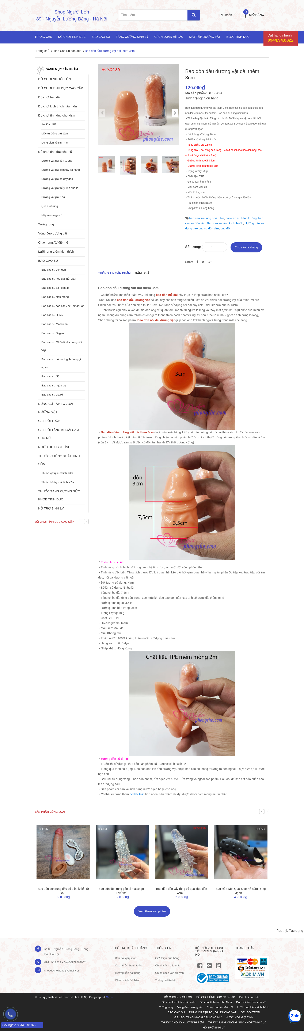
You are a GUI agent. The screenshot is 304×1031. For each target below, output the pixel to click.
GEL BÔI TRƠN (49, 421)
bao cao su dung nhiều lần (206, 218)
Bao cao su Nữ (50, 376)
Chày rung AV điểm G (53, 242)
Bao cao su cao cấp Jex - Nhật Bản (62, 306)
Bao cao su (101, 36)
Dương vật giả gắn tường (56, 160)
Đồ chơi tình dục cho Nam (56, 115)
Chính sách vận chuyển (169, 972)
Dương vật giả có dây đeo (57, 178)
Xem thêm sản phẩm (152, 910)
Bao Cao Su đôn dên (67, 51)
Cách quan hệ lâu (168, 36)
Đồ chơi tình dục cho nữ (55, 151)
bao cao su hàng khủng (241, 218)
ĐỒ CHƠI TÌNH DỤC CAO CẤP (60, 88)
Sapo (109, 996)
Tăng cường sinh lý (132, 36)
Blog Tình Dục (237, 36)
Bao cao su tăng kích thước (225, 223)
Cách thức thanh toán (128, 965)
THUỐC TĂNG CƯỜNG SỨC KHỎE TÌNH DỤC (59, 495)
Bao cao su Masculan (54, 324)
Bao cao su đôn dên (53, 269)
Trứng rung (46, 224)
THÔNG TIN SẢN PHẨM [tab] (114, 272)
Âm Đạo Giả (48, 124)
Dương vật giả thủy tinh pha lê (59, 188)
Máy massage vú (51, 215)
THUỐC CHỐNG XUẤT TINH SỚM (59, 460)
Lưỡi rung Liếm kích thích (56, 251)
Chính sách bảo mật (167, 965)
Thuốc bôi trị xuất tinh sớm (57, 482)
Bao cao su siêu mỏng (55, 296)
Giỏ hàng (256, 14)
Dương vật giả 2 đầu (53, 197)
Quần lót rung (49, 206)
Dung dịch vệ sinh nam (55, 142)
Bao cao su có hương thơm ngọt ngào (61, 363)
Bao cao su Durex (52, 315)
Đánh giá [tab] (142, 272)
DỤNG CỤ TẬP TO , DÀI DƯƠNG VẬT (55, 407)
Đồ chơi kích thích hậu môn (57, 106)
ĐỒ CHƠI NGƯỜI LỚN (54, 79)
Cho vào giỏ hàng (246, 246)
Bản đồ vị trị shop (125, 957)
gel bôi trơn (137, 793)
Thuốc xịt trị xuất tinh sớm (57, 473)
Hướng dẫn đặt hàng (127, 972)
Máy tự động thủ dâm (54, 133)
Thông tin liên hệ (165, 979)
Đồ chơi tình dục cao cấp (54, 521)
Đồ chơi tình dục (72, 36)
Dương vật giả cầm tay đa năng (60, 169)
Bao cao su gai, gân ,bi (55, 287)
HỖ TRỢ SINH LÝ (51, 508)
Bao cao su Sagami (53, 333)
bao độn (226, 228)
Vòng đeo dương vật (52, 233)
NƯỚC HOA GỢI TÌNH (54, 447)
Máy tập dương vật (204, 36)
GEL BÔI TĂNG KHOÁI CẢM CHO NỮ (58, 434)
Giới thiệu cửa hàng (167, 957)
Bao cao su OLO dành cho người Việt (61, 346)
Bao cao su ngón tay (53, 385)
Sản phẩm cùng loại (50, 811)
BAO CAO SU (48, 260)
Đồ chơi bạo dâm (50, 97)
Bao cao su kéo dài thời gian (58, 278)
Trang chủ (43, 36)
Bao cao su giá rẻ (52, 394)
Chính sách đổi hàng (127, 979)
